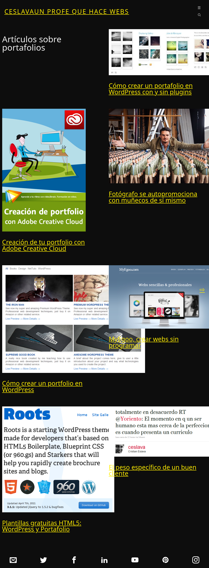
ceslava (66, 11)
